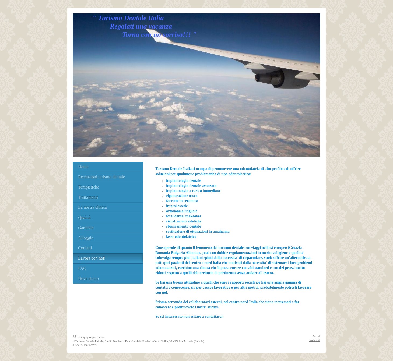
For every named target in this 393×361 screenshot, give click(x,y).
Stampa (80, 337)
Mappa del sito (97, 337)
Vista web (314, 340)
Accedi (316, 336)
